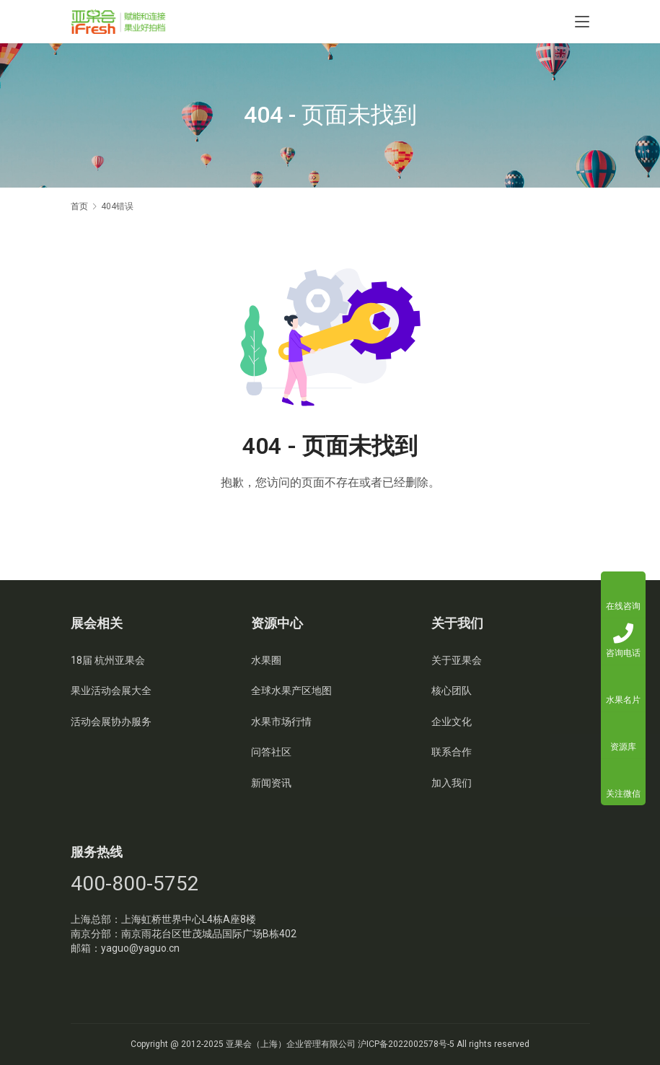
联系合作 (451, 752)
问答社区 (271, 752)
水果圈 (266, 660)
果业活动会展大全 (111, 690)
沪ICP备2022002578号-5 (406, 1044)
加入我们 (451, 783)
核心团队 (451, 690)
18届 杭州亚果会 (108, 660)
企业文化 (451, 721)
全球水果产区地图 (291, 690)
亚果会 (239, 1044)
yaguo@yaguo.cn (140, 948)
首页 (79, 206)
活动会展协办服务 (111, 721)
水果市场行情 (281, 721)
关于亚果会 (456, 660)
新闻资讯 (271, 783)
